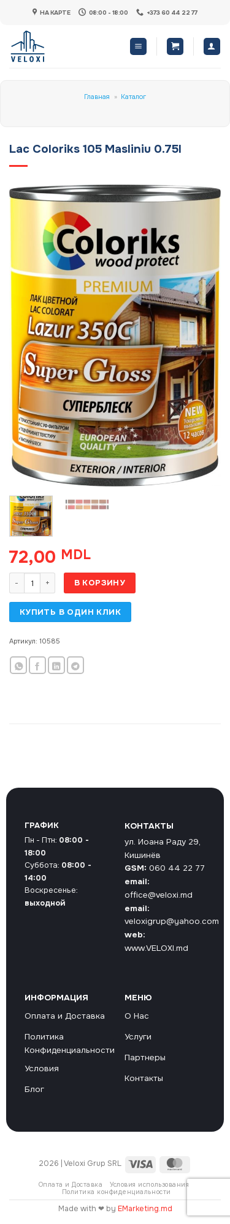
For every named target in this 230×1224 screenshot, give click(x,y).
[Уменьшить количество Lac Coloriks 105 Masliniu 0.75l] (16, 583)
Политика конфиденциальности (116, 1192)
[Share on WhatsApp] (18, 665)
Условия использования (149, 1185)
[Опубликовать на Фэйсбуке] (37, 665)
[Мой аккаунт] (212, 46)
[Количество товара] (32, 583)
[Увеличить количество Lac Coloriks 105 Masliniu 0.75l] (47, 583)
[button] (138, 46)
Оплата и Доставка (71, 1185)
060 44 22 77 (177, 868)
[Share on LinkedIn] (56, 665)
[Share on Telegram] (75, 665)
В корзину (100, 582)
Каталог (133, 96)
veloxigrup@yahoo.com (172, 921)
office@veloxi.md (159, 895)
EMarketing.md (145, 1209)
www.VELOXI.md (156, 948)
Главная (97, 96)
